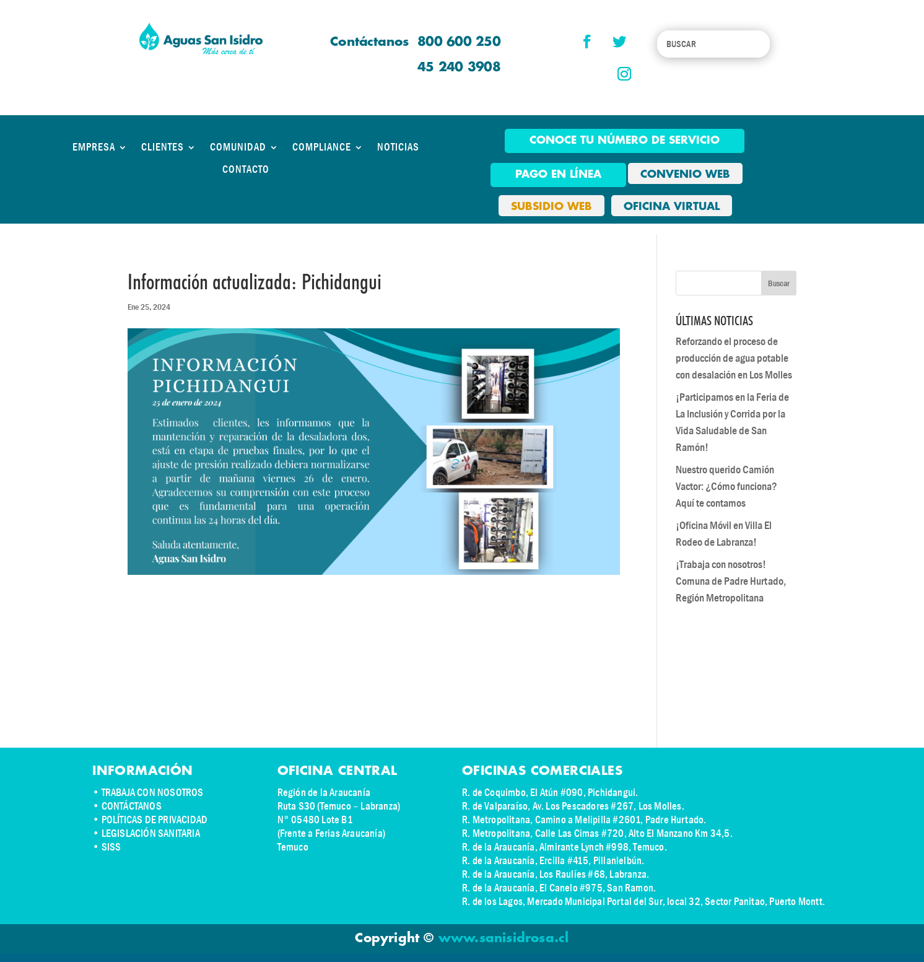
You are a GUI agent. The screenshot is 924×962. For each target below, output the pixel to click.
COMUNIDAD (238, 147)
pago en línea (558, 174)
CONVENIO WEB (685, 174)
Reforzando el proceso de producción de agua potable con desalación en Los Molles (734, 358)
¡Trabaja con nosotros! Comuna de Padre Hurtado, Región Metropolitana (731, 581)
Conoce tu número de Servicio (625, 140)
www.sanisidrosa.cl (503, 938)
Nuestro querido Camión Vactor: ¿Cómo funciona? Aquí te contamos (726, 486)
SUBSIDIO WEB (551, 206)
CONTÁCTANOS (132, 806)
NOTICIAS (398, 147)
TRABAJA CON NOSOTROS (153, 792)
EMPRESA (93, 147)
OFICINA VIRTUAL (672, 206)
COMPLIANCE (321, 147)
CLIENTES (162, 147)
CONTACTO (245, 170)
